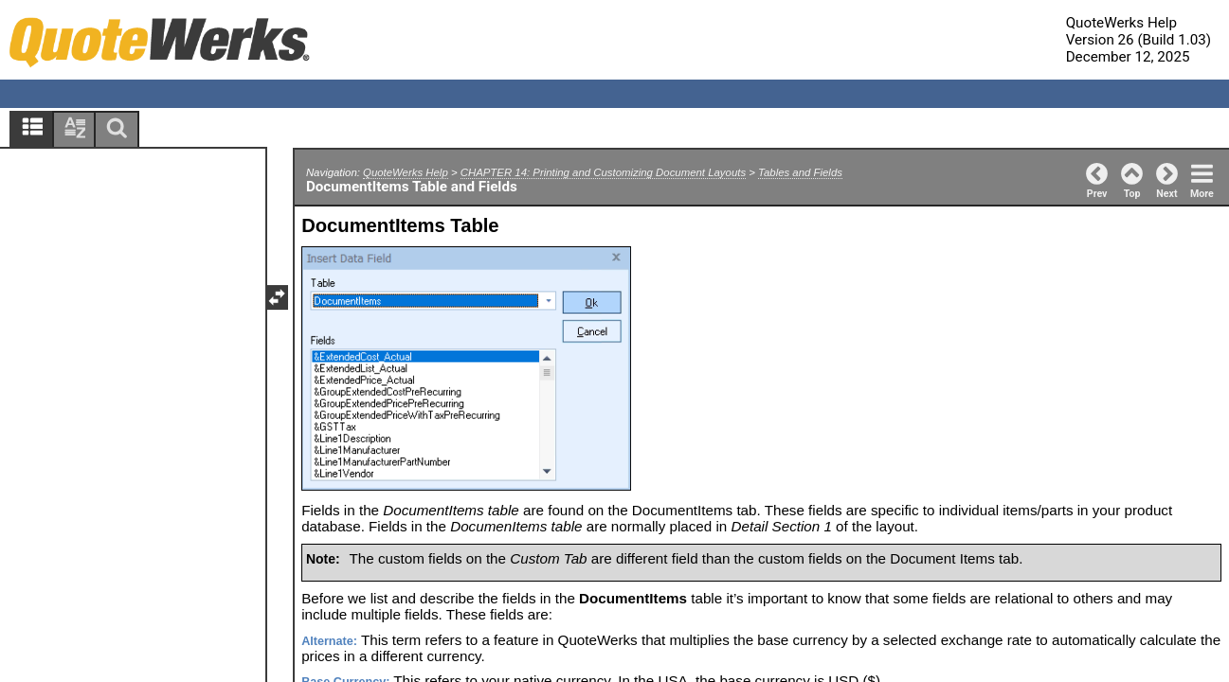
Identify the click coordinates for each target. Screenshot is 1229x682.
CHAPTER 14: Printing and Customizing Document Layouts (603, 172)
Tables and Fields (800, 172)
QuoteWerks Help (405, 172)
